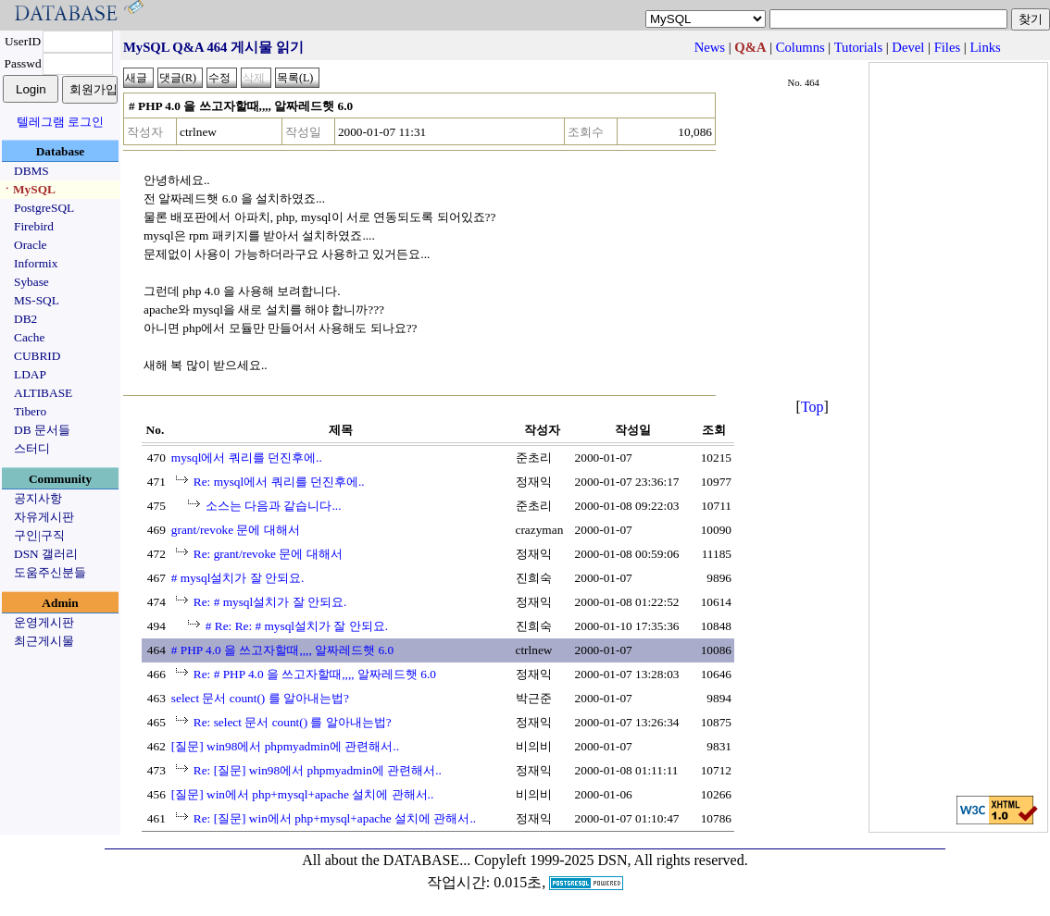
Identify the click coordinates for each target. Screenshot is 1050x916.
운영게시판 (44, 622)
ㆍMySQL (28, 189)
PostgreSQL (44, 208)
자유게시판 (44, 517)
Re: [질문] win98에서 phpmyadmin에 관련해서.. (318, 770)
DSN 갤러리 (46, 554)
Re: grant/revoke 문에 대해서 (268, 554)
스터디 (32, 448)
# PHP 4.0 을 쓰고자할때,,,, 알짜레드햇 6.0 (282, 650)
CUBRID (37, 356)
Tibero (30, 411)
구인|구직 (39, 535)
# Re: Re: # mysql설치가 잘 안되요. (297, 626)
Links (984, 47)
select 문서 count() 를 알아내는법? (260, 698)
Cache (29, 337)
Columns (800, 47)
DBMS (31, 171)
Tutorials (858, 47)
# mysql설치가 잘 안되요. (238, 578)
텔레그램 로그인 (60, 122)
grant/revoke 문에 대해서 (235, 530)
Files (947, 47)
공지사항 (38, 498)
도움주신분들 (50, 572)
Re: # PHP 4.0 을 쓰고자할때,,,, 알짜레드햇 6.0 (315, 674)
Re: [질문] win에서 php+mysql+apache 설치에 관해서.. (335, 818)
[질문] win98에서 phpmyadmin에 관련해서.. (285, 746)
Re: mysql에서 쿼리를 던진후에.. (279, 482)
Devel (908, 47)
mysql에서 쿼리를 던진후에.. (246, 457)
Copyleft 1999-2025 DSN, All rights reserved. (611, 860)
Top (812, 407)
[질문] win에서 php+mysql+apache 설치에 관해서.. (302, 794)
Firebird (34, 226)
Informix (35, 263)
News (709, 47)
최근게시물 (44, 641)
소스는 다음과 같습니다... (274, 506)
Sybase (31, 282)
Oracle (30, 245)
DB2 (25, 319)
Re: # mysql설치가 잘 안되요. (270, 602)
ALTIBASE (43, 393)
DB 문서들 (42, 430)
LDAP (30, 374)
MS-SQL (36, 300)
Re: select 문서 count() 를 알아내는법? (293, 722)
